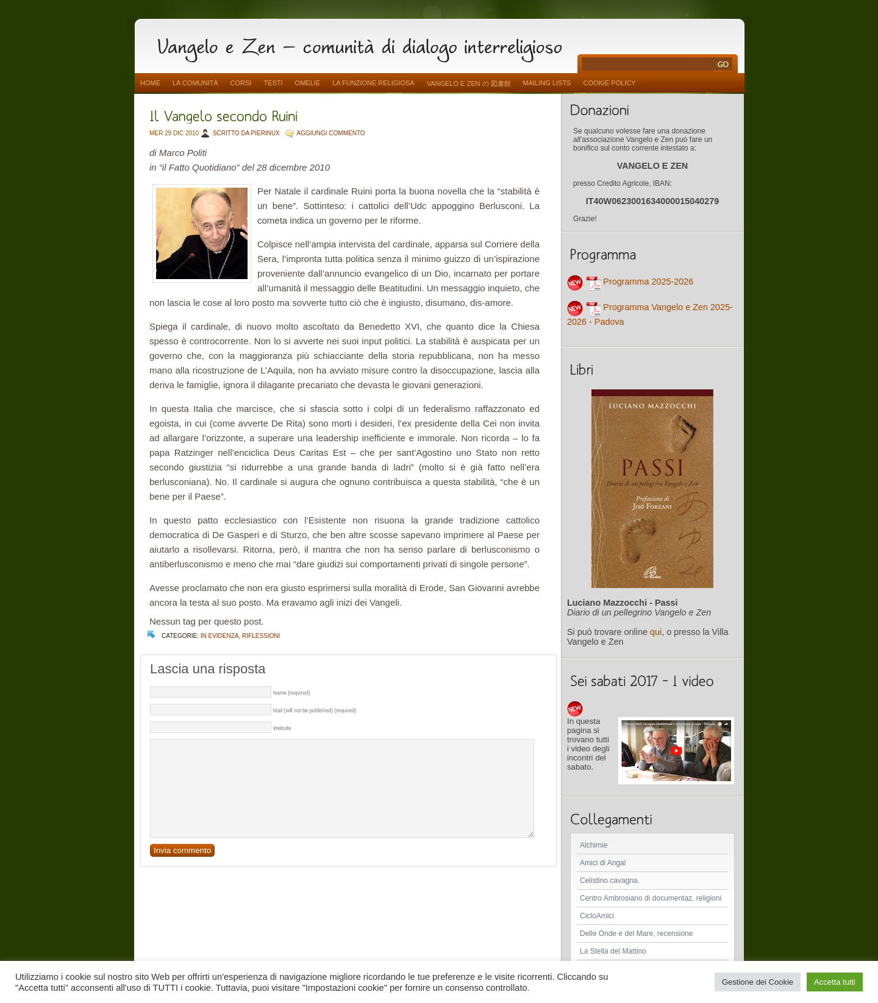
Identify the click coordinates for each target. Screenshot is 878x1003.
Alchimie (593, 845)
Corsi (241, 83)
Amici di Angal (603, 863)
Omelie (308, 83)
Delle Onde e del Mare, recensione (636, 933)
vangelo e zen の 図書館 (469, 83)
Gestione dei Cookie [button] (757, 982)
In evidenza (220, 636)
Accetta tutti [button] (834, 982)
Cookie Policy (609, 83)
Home (150, 83)
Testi (272, 83)
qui (656, 632)
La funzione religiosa (373, 83)
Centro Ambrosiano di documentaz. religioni (650, 898)
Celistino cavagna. (610, 880)
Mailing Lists (547, 83)
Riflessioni (261, 636)
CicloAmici (597, 916)
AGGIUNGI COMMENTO (331, 133)
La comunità (195, 83)
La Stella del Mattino (613, 951)
